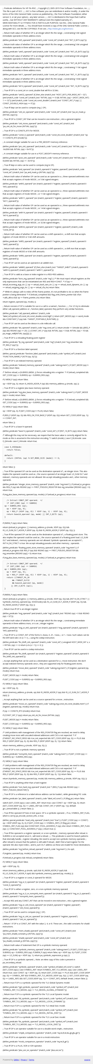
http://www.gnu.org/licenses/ (60, 28)
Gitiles (16, 1059)
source (87, 1059)
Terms (31, 1059)
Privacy (24, 1059)
